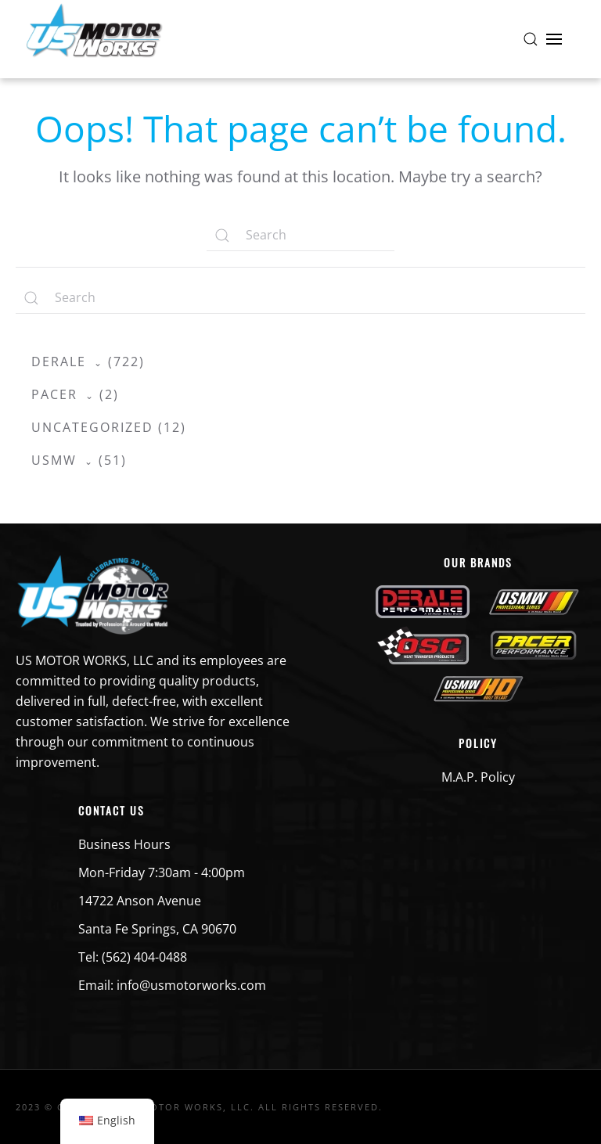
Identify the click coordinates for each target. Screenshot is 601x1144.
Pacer (54, 394)
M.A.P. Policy (478, 777)
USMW (54, 460)
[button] (530, 39)
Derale (58, 361)
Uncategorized (92, 427)
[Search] (300, 235)
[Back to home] (94, 39)
